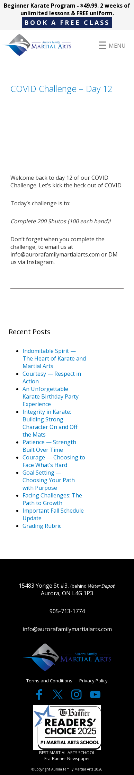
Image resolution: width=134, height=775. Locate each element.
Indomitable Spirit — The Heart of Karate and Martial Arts (54, 358)
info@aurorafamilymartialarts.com (67, 629)
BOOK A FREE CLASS (67, 22)
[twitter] (58, 697)
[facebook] (39, 697)
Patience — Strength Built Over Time (49, 446)
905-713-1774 (67, 611)
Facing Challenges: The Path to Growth (52, 499)
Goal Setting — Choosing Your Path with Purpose (49, 480)
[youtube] (95, 697)
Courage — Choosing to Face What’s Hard (54, 461)
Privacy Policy (93, 681)
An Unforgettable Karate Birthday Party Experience (51, 396)
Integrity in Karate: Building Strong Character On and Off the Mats (50, 423)
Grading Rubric (42, 526)
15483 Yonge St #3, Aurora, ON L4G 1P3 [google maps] (67, 589)
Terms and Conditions (49, 681)
